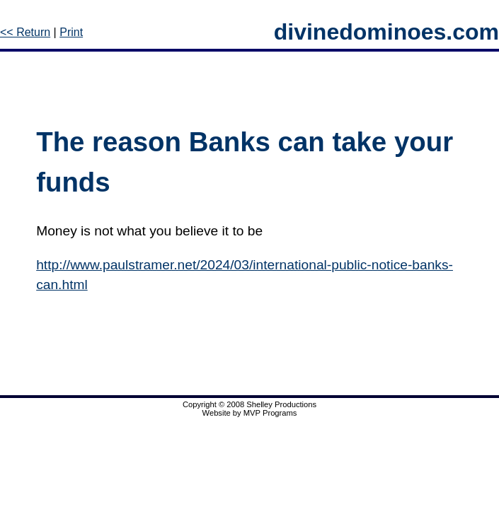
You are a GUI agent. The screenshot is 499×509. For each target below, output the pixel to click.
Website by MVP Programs (249, 413)
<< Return (25, 32)
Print (71, 32)
